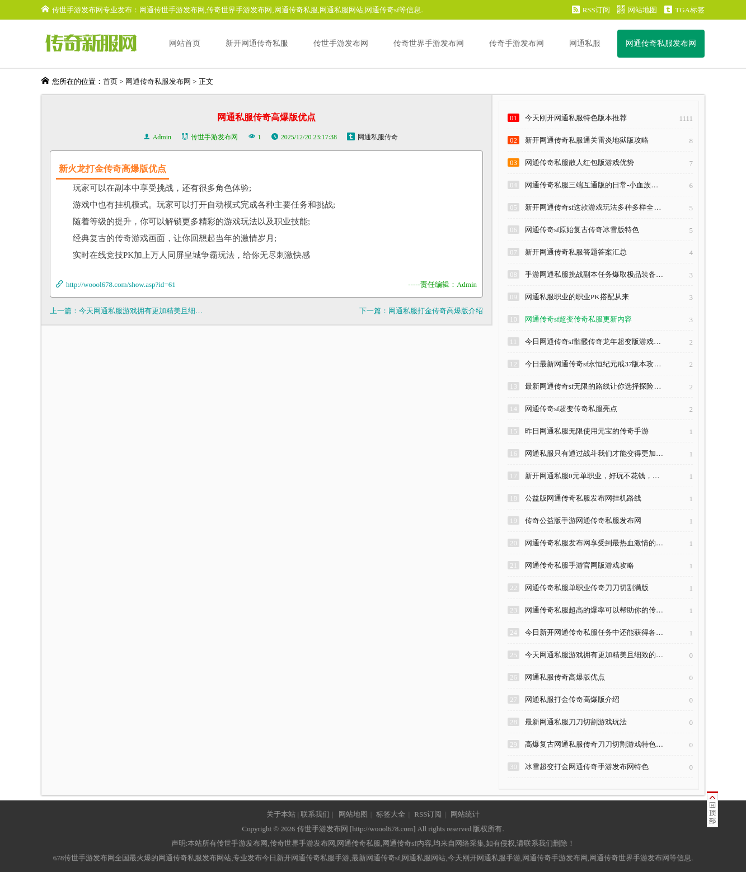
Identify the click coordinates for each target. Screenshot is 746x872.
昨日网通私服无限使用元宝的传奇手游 (587, 431)
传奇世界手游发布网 (428, 43)
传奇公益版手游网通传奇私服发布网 (583, 520)
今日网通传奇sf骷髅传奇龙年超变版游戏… (593, 341)
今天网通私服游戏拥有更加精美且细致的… (594, 655)
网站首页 (184, 43)
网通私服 (584, 43)
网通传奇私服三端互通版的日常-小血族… (591, 185)
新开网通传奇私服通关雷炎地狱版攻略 (587, 140)
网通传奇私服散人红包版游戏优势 (579, 162)
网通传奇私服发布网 (661, 43)
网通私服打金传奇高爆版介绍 (435, 311)
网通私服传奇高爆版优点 (565, 677)
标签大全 (390, 814)
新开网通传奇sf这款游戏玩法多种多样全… (593, 207)
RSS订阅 (591, 10)
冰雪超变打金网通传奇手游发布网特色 (587, 766)
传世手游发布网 (340, 43)
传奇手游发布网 (516, 43)
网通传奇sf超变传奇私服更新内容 (578, 319)
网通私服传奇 (378, 137)
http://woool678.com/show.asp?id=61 (121, 284)
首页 (110, 81)
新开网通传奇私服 (257, 43)
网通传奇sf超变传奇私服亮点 (571, 408)
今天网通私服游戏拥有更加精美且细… (141, 311)
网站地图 (637, 10)
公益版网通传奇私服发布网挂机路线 (583, 498)
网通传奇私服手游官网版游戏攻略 (579, 565)
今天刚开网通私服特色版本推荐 (576, 118)
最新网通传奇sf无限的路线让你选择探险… (593, 386)
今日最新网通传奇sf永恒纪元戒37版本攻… (593, 364)
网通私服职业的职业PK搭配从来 (577, 297)
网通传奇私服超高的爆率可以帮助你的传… (594, 610)
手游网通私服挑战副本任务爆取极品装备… (594, 274)
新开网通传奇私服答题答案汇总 (576, 252)
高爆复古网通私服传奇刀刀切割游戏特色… (594, 744)
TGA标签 (684, 10)
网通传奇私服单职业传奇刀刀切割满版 (587, 587)
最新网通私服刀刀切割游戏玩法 (576, 722)
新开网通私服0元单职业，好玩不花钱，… (592, 476)
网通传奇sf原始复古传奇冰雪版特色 (582, 229)
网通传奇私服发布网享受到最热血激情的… (594, 543)
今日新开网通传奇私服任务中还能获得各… (594, 632)
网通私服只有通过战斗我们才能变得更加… (594, 453)
